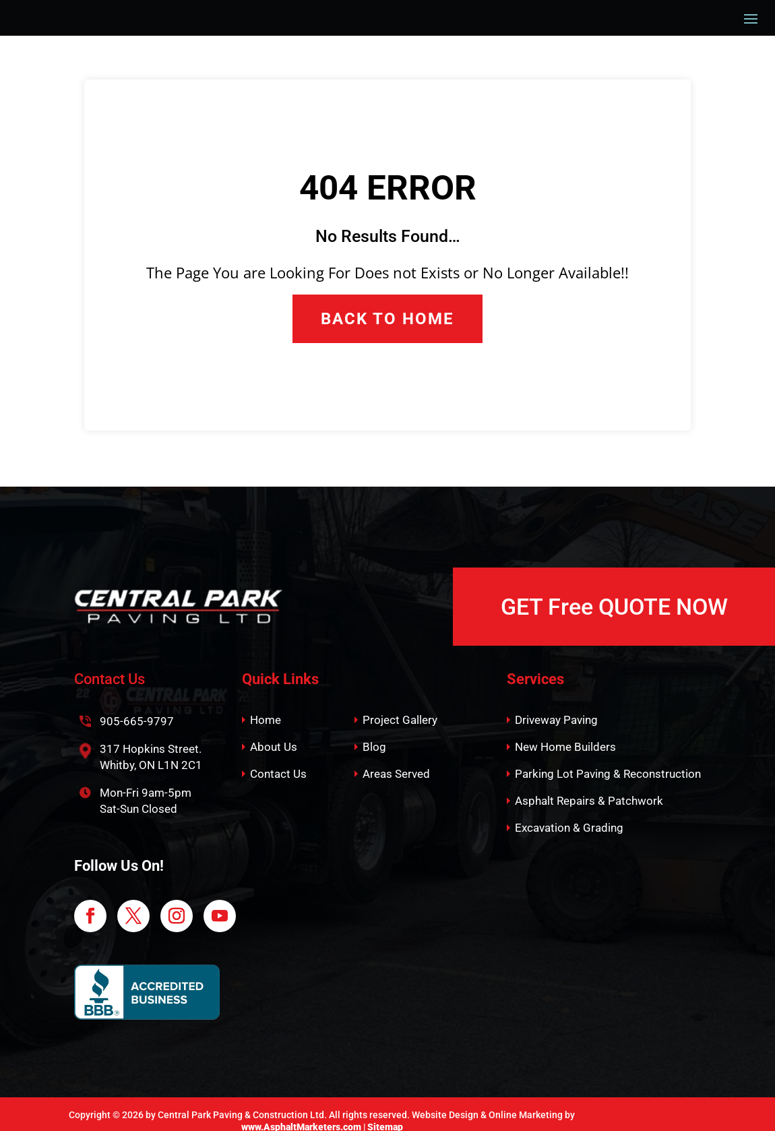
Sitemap (385, 1114)
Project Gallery (400, 707)
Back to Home (387, 305)
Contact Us (278, 761)
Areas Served (396, 761)
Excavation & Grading (569, 815)
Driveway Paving (556, 707)
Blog (374, 734)
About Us (273, 734)
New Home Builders (565, 734)
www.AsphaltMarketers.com (301, 1114)
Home (265, 707)
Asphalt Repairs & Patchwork (589, 788)
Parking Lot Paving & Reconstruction (608, 761)
